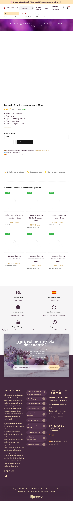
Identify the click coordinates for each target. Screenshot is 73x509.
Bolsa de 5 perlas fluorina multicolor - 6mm (58, 259)
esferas (12, 447)
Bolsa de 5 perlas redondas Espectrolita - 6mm (36, 259)
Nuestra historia (38, 8)
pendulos (18, 447)
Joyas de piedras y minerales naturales (30, 24)
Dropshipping (32, 399)
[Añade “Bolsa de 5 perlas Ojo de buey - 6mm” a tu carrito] (55, 224)
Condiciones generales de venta (34, 426)
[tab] (14, 172)
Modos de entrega (33, 408)
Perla (44, 24)
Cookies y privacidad (34, 432)
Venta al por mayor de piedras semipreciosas (34, 392)
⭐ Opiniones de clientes (54, 172)
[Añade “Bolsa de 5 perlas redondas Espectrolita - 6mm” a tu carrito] (33, 268)
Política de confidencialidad (32, 438)
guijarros (12, 453)
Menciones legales (33, 444)
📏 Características (34, 172)
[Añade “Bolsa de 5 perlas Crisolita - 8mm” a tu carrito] (11, 265)
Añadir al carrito (25, 142)
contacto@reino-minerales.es (58, 400)
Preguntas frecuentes (34, 403)
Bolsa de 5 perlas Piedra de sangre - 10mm (36, 218)
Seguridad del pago (34, 420)
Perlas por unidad (51, 24)
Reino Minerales (14, 24)
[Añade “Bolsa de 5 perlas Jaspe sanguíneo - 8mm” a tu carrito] (11, 224)
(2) (13, 109)
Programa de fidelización (31, 414)
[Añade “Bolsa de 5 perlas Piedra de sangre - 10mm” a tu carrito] (33, 227)
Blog (46, 8)
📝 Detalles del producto (14, 172)
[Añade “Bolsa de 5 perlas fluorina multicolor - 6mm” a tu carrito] (55, 268)
